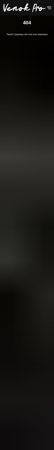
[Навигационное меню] (49, 7)
